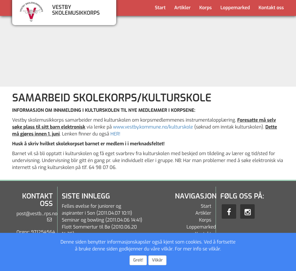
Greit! (138, 260)
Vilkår (157, 260)
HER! (115, 134)
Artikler (182, 8)
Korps (205, 8)
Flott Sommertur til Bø (86, 227)
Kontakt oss (271, 8)
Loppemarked (235, 8)
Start (160, 8)
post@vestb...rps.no (37, 214)
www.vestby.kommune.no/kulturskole (153, 127)
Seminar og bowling (83, 220)
